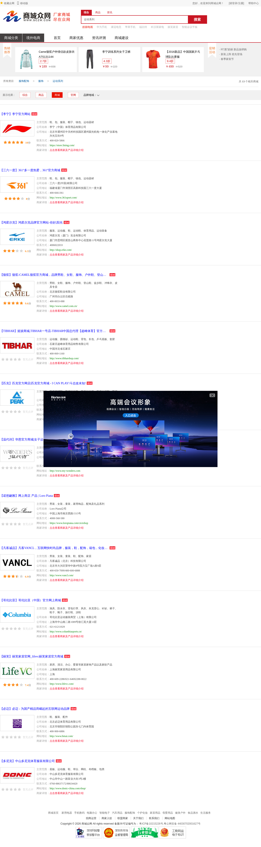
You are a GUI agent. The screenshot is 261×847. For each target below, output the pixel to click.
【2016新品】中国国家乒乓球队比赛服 (183, 54)
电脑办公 (92, 812)
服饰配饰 (24, 81)
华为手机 (102, 27)
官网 (73, 95)
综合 (25, 95)
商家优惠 (76, 38)
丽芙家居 (173, 27)
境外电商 (33, 38)
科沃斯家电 (157, 27)
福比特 (143, 27)
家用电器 (67, 812)
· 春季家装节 (226, 59)
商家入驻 (107, 818)
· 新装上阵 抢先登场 (230, 54)
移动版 (24, 3)
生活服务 (205, 812)
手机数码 (79, 812)
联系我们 (154, 818)
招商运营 (91, 818)
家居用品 (155, 812)
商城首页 (53, 812)
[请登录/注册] (236, 3)
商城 (57, 95)
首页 (57, 38)
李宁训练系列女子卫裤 (116, 51)
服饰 (41, 81)
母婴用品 (167, 812)
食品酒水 (193, 812)
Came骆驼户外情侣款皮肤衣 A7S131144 (57, 54)
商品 (41, 95)
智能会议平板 (189, 27)
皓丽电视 (87, 27)
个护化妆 (142, 812)
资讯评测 (99, 38)
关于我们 (138, 818)
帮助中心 (253, 3)
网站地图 (170, 818)
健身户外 (180, 812)
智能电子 (104, 812)
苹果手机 (130, 27)
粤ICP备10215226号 (151, 823)
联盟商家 (122, 818)
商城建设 (122, 38)
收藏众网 (9, 3)
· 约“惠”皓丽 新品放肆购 (233, 49)
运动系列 (58, 81)
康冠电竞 (116, 27)
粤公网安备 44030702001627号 (182, 823)
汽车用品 (117, 812)
